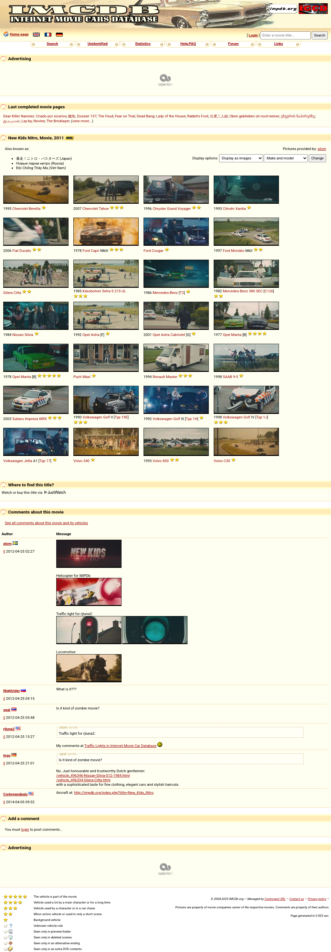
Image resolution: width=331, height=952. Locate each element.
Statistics (143, 43)
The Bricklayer (58, 121)
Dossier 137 (86, 116)
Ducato (25, 250)
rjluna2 (9, 729)
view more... (82, 121)
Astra (95, 334)
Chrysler (159, 208)
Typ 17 (44, 461)
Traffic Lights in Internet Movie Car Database (120, 745)
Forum (233, 43)
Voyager (184, 208)
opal (6, 710)
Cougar (158, 250)
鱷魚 (71, 116)
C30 (227, 461)
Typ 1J (261, 417)
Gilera (8, 292)
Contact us (296, 899)
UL (124, 291)
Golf (106, 417)
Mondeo (237, 250)
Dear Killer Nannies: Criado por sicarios (35, 116)
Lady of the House (171, 116)
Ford (86, 250)
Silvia (29, 334)
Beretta (34, 208)
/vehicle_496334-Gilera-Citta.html (83, 780)
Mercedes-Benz (165, 292)
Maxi (86, 376)
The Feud (105, 116)
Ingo (7, 755)
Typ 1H (191, 418)
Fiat (15, 250)
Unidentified (98, 43)
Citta (17, 292)
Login (253, 35)
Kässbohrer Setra (96, 291)
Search (52, 43)
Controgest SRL (274, 899)
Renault (159, 376)
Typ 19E (121, 417)
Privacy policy (317, 899)
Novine (39, 121)
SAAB (227, 376)
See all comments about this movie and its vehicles (46, 523)
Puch (77, 376)
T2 (182, 292)
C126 (268, 291)
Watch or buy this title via (34, 492)
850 (166, 461)
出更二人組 (219, 116)
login (25, 829)
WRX (43, 418)
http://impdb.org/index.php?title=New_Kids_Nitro (114, 792)
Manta (236, 334)
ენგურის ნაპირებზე (298, 116)
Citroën (228, 208)
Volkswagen (92, 417)
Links (278, 43)
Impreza (31, 418)
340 (86, 461)
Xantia (240, 208)
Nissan (18, 334)
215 (117, 291)
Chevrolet (20, 208)
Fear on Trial (125, 116)
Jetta (28, 461)
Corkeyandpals (15, 794)
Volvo (77, 461)
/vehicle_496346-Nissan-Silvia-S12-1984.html (93, 775)
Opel (86, 334)
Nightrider (11, 690)
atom (322, 148)
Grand (171, 208)
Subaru (18, 418)
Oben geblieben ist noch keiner (254, 116)
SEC (259, 291)
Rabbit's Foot (197, 116)
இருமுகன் (11, 121)
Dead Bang (146, 116)
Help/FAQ (188, 43)
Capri (95, 250)
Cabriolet (178, 334)
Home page (19, 34)
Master (171, 376)
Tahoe (104, 208)
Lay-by (26, 121)
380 (252, 291)
